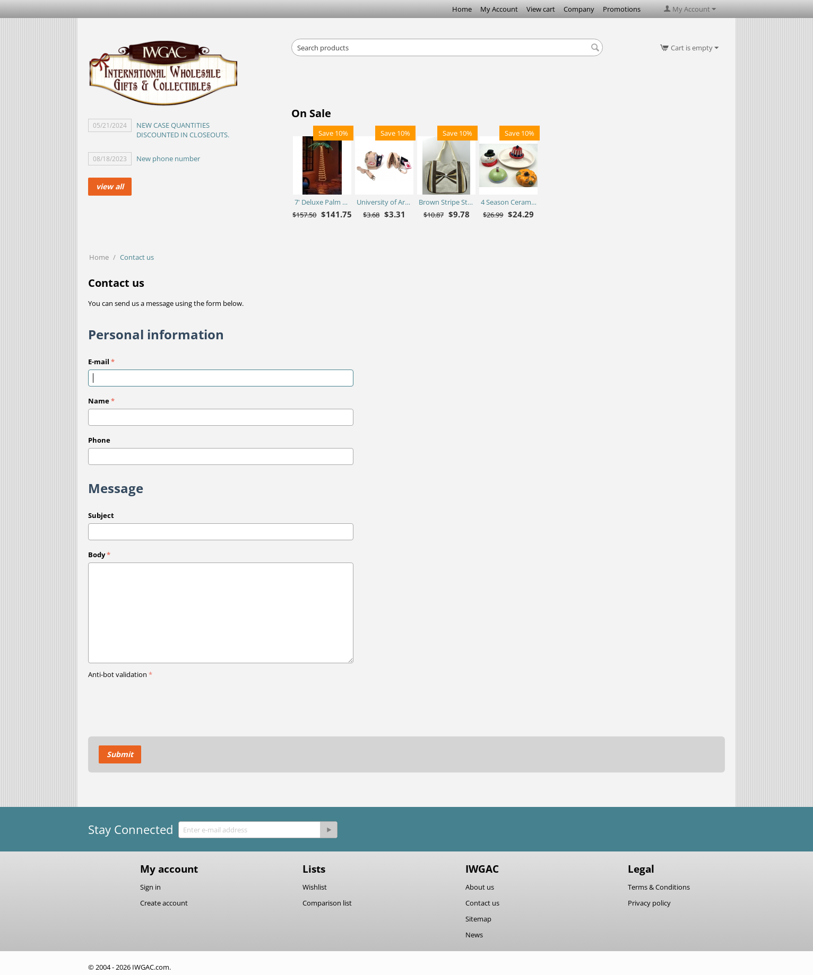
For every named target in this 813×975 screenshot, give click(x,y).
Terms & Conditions (659, 887)
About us (479, 887)
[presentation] (168, 702)
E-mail (98, 361)
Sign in (150, 887)
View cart (540, 9)
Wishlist (314, 887)
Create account (164, 903)
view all (110, 186)
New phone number (168, 158)
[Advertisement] (447, 85)
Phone (99, 440)
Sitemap (478, 919)
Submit (120, 754)
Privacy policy (649, 903)
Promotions (622, 9)
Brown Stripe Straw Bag (446, 202)
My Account (499, 9)
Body (96, 554)
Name (98, 401)
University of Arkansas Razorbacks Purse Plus (384, 202)
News (474, 934)
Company (579, 9)
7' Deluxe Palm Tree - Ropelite (322, 202)
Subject (101, 515)
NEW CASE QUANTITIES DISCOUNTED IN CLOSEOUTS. (182, 129)
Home (462, 9)
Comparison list (327, 903)
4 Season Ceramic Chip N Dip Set (509, 202)
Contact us (482, 903)
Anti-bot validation (117, 674)
